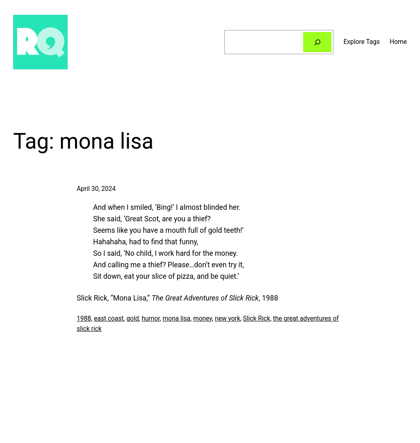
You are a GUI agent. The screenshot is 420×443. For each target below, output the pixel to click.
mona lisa (176, 318)
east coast (108, 318)
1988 (84, 318)
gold (132, 318)
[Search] (317, 42)
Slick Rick (256, 318)
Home (398, 42)
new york (227, 318)
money (202, 318)
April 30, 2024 (96, 189)
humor (151, 318)
